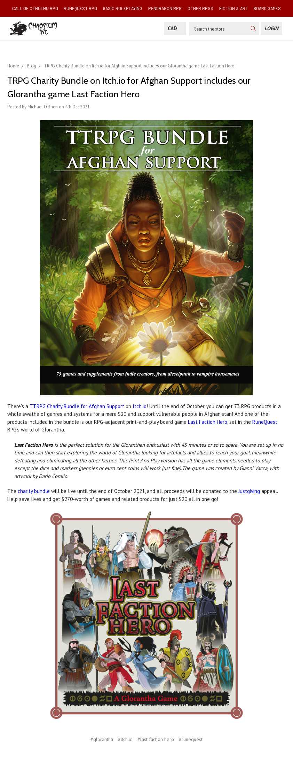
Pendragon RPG (165, 8)
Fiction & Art (233, 8)
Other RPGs (200, 8)
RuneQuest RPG (80, 8)
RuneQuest (264, 422)
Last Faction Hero (207, 422)
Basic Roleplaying (122, 8)
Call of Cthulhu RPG (35, 8)
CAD (175, 28)
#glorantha (101, 739)
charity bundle (34, 491)
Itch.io (139, 406)
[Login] (271, 28)
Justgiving (249, 491)
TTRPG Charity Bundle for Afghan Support (77, 406)
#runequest (191, 739)
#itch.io (125, 739)
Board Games (267, 8)
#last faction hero (155, 739)
